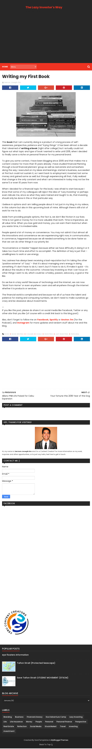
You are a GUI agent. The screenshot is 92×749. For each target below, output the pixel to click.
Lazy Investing (61, 334)
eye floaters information (15, 655)
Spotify (53, 320)
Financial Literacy (34, 717)
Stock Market (50, 727)
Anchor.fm (67, 320)
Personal (75, 334)
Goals (39, 334)
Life (4, 722)
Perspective (80, 722)
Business (19, 717)
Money (29, 722)
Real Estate (8, 727)
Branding (7, 717)
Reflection (21, 727)
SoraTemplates (42, 740)
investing (48, 334)
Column (30, 334)
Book (6, 334)
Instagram (23, 323)
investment (8, 731)
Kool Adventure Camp (56, 717)
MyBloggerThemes (59, 740)
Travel (62, 727)
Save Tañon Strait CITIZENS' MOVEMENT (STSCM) (42, 678)
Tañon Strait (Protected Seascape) (36, 663)
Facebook (42, 320)
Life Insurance (16, 722)
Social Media (35, 727)
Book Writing (17, 334)
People (38, 722)
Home (5, 66)
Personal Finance (64, 722)
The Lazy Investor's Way (44, 7)
